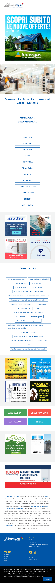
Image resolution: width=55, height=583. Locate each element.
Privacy (31, 557)
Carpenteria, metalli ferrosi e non (38, 296)
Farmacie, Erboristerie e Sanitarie (22, 304)
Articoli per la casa (21, 287)
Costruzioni (15, 421)
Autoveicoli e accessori (15, 296)
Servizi (39, 421)
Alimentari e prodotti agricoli (39, 279)
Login (5, 560)
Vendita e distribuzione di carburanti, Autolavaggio (28, 349)
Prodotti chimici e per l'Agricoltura (28, 321)
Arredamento (36, 283)
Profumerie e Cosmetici (28, 332)
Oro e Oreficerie (20, 317)
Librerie (36, 308)
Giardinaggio (41, 304)
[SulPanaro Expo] (14, 6)
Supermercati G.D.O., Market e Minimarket (28, 336)
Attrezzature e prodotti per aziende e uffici (28, 292)
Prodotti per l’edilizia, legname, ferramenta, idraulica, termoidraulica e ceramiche (25, 326)
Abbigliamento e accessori (16, 279)
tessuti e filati (42, 341)
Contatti (6, 556)
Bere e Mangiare (39, 413)
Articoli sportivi (37, 287)
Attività (6, 558)
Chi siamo (6, 554)
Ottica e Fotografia (36, 317)
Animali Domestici (22, 283)
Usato (28, 345)
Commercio (13, 99)
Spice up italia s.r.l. (27, 122)
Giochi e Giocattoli (24, 308)
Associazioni (15, 413)
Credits (31, 555)
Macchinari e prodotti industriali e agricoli (28, 312)
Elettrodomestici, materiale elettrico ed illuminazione (28, 300)
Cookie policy (33, 559)
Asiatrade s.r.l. (27, 118)
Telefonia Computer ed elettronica (21, 341)
